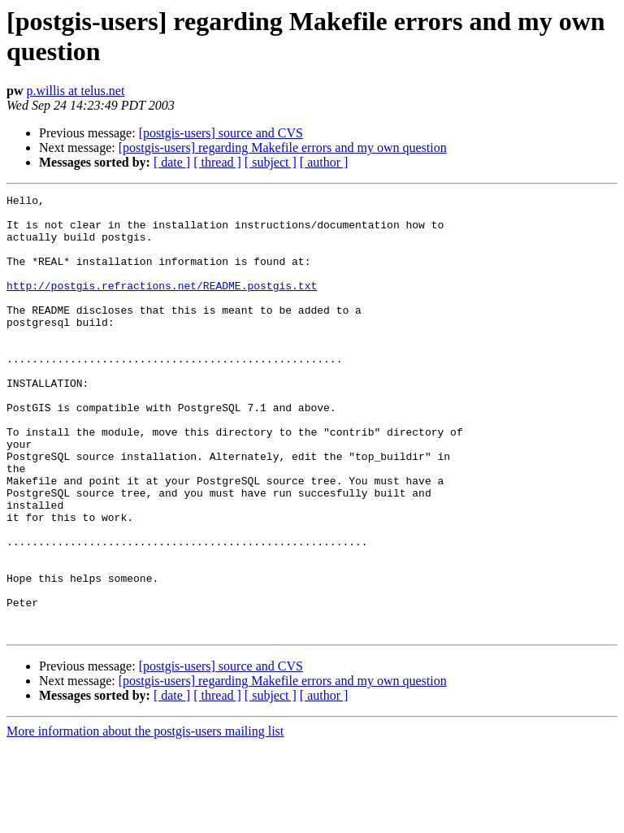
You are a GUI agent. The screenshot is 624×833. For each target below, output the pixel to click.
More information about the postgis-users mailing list (145, 819)
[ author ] (324, 162)
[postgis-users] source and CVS (221, 133)
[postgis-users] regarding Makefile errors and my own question (283, 147)
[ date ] (172, 162)
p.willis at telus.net (75, 91)
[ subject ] (271, 162)
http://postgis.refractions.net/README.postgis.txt (161, 304)
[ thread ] (217, 162)
